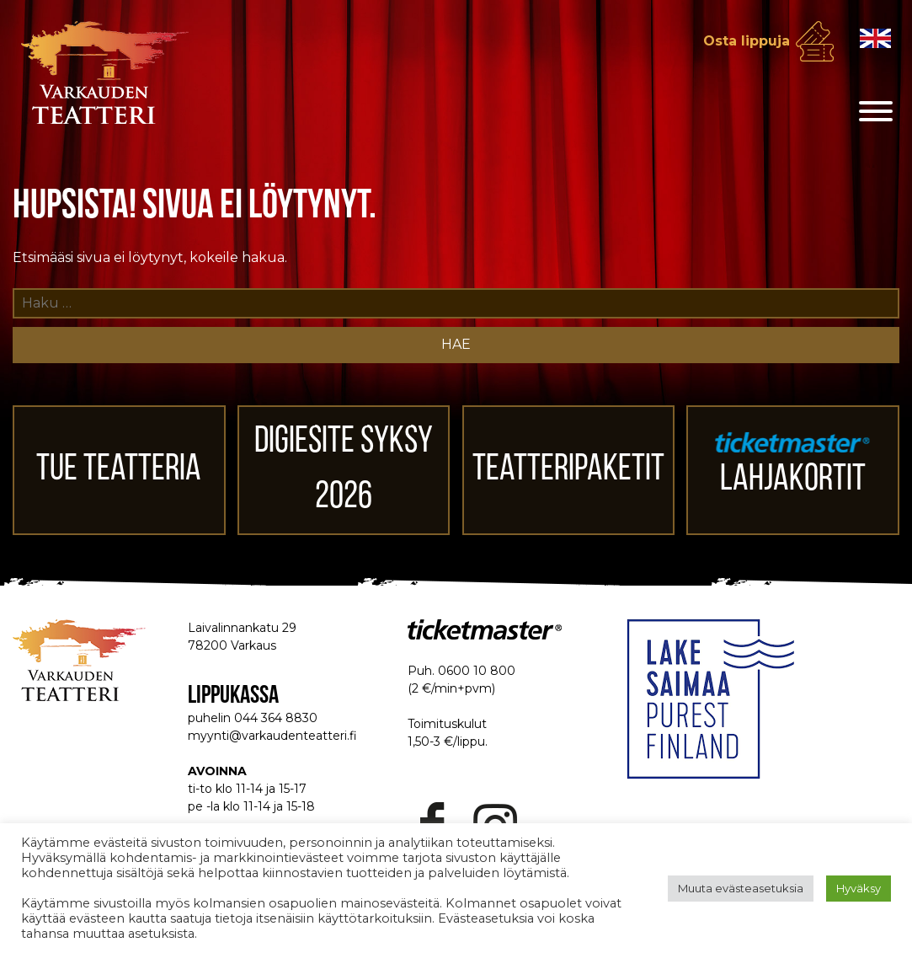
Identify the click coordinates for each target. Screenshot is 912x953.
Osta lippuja (746, 41)
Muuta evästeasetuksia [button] (740, 888)
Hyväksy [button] (858, 888)
